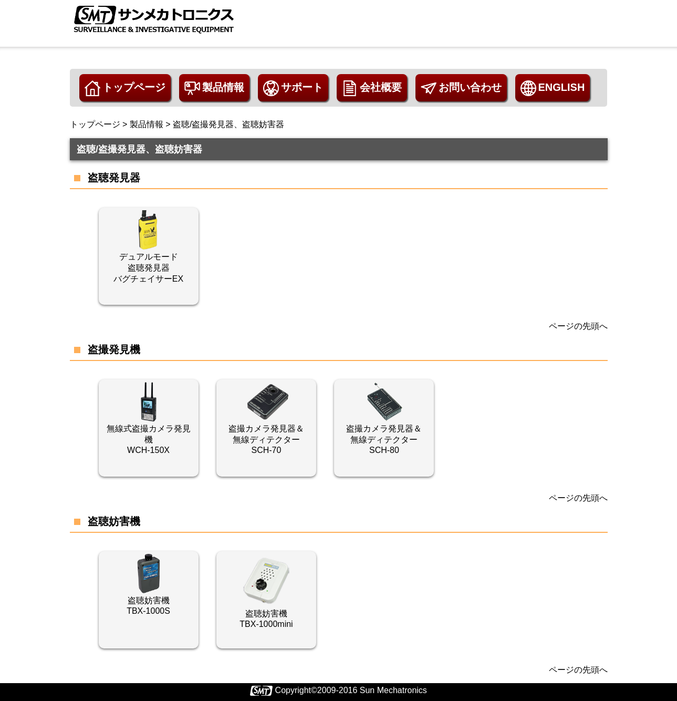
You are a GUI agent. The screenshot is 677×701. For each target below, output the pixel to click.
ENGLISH (552, 88)
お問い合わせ (461, 88)
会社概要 (372, 88)
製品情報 (214, 88)
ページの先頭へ (578, 326)
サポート (293, 88)
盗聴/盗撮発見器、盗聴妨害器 (228, 124)
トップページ (125, 88)
